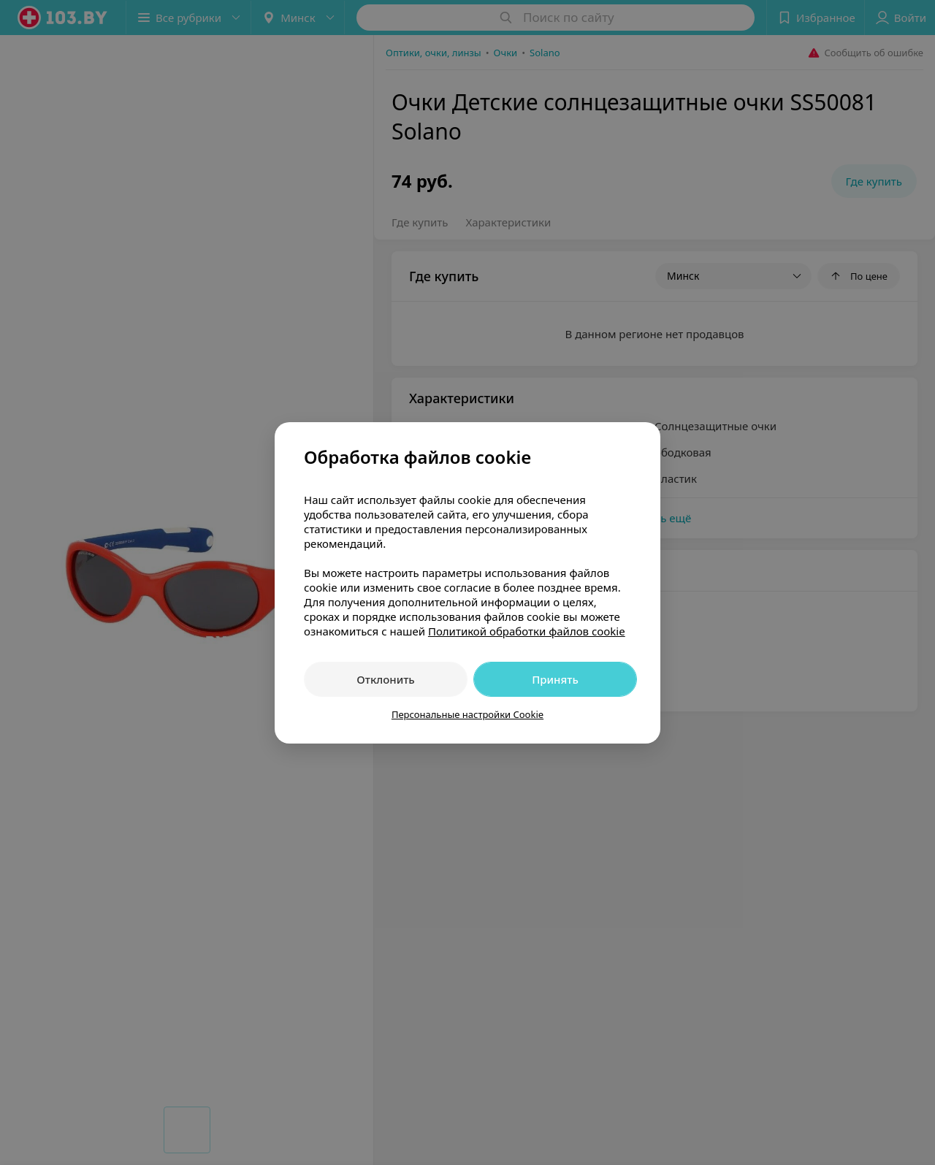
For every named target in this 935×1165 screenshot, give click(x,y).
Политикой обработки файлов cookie (526, 631)
